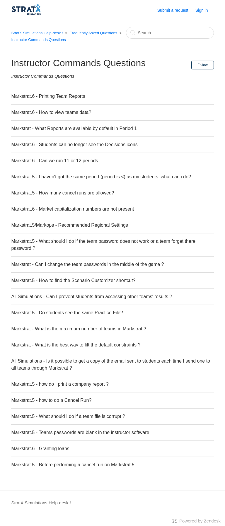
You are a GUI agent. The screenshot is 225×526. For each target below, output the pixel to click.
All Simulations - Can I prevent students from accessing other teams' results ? (91, 296)
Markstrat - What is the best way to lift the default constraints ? (75, 344)
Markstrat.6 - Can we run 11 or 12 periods (54, 160)
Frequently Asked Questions (93, 33)
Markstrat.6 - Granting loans (40, 448)
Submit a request (172, 10)
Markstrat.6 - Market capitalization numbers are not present (72, 208)
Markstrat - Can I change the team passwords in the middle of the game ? (87, 264)
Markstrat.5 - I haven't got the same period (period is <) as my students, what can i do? (101, 176)
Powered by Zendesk (200, 520)
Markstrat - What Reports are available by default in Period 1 (74, 128)
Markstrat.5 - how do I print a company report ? (60, 384)
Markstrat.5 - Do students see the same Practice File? (67, 312)
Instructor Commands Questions (38, 39)
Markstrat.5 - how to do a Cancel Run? (51, 400)
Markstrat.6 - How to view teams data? (51, 112)
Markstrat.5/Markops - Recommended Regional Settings (69, 225)
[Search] (170, 33)
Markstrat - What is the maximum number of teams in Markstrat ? (78, 328)
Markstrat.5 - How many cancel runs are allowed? (62, 192)
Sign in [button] (201, 10)
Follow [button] (202, 65)
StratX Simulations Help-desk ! (37, 33)
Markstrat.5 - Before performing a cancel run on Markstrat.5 (72, 464)
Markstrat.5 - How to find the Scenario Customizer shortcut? (73, 280)
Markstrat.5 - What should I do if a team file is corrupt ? (68, 416)
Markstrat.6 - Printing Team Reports (48, 96)
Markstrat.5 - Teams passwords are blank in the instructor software (80, 432)
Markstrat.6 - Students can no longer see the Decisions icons (74, 144)
